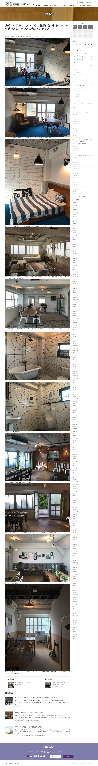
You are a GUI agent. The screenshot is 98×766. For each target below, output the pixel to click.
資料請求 (81, 2)
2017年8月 (75, 405)
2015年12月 (75, 452)
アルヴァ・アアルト (77, 77)
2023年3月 (75, 265)
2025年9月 (75, 214)
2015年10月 (75, 456)
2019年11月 (75, 348)
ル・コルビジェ (76, 114)
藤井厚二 (75, 180)
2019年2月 (75, 368)
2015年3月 (75, 472)
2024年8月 (75, 232)
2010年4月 (75, 606)
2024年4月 (75, 242)
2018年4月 (75, 391)
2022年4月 (75, 288)
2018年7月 (75, 385)
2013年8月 (75, 516)
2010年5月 (75, 604)
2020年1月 (75, 343)
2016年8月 (75, 433)
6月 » (91, 65)
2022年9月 (75, 278)
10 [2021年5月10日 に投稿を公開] (74, 53)
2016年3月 (75, 445)
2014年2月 (75, 502)
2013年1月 (75, 532)
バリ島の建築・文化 (77, 88)
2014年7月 (75, 491)
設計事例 (38, 5)
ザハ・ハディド (76, 81)
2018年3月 (75, 394)
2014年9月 (75, 486)
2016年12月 (75, 424)
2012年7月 (75, 546)
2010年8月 (75, 599)
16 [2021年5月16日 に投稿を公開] (91, 53)
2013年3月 (75, 528)
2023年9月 (75, 255)
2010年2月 (75, 611)
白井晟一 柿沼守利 (77, 164)
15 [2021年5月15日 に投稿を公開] (88, 53)
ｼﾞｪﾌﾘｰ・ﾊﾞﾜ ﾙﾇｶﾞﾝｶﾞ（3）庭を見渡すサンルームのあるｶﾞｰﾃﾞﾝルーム (37, 697)
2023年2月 (75, 267)
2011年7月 (75, 574)
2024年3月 (75, 244)
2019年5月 (75, 362)
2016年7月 (75, 435)
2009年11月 (75, 618)
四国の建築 (75, 146)
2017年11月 (75, 398)
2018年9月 (75, 380)
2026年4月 (75, 202)
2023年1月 (75, 269)
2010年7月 (75, 601)
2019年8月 (75, 355)
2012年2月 (75, 558)
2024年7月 (75, 235)
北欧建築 (75, 128)
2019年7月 (75, 357)
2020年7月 (75, 329)
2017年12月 (75, 396)
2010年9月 (75, 597)
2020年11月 (75, 320)
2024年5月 (75, 239)
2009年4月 (75, 634)
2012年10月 (75, 539)
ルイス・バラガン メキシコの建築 (81, 112)
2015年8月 (75, 461)
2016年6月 (75, 438)
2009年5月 (75, 631)
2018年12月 (75, 373)
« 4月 (74, 65)
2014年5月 (75, 495)
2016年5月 (75, 440)
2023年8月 (75, 258)
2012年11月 (75, 537)
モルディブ (75, 107)
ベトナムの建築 (76, 96)
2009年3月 (75, 636)
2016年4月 (75, 442)
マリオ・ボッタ (76, 101)
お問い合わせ (55, 756)
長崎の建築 (75, 189)
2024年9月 (75, 230)
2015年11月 (75, 454)
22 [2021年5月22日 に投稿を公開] (88, 56)
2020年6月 (75, 332)
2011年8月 (75, 571)
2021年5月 (75, 309)
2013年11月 (75, 509)
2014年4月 (75, 498)
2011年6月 (75, 576)
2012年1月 (75, 560)
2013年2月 (75, 530)
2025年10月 (75, 212)
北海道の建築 (76, 130)
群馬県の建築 (76, 175)
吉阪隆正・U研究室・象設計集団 (80, 143)
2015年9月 (75, 458)
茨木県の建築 (76, 177)
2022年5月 (75, 285)
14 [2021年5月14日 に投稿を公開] (85, 53)
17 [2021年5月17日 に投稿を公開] (74, 56)
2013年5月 (75, 523)
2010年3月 (75, 608)
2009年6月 (75, 629)
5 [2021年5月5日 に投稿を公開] (80, 50)
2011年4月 (75, 581)
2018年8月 (75, 382)
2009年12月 (75, 615)
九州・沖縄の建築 (35, 735)
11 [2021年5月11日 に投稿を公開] (77, 53)
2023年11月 (75, 251)
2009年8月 (75, 624)
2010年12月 (75, 590)
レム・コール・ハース (78, 116)
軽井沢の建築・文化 (77, 184)
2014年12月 (75, 479)
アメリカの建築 (76, 72)
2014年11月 (75, 481)
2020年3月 (75, 339)
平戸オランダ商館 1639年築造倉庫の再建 (28, 727)
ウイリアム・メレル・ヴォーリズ (80, 79)
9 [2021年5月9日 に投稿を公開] (91, 50)
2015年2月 (75, 475)
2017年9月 (75, 403)
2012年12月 (75, 534)
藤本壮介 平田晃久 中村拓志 (80, 182)
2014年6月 (75, 493)
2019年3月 (75, 366)
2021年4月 (75, 311)
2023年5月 (75, 260)
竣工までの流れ (54, 5)
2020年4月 (75, 336)
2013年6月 (75, 521)
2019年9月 (75, 352)
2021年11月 (75, 297)
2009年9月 (75, 622)
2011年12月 (75, 562)
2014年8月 (75, 488)
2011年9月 (75, 569)
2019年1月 (75, 371)
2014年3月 (75, 500)
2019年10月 (75, 350)
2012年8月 (75, 544)
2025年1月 (75, 228)
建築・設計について (25, 32)
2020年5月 (75, 334)
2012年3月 (75, 555)
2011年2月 (75, 585)
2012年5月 (75, 551)
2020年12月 (75, 318)
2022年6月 (75, 283)
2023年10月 (75, 253)
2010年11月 (75, 592)
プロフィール (63, 5)
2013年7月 (75, 518)
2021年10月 (75, 299)
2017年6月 (75, 410)
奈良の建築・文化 (77, 148)
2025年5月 (75, 221)
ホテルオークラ (76, 98)
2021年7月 (75, 304)
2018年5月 (75, 389)
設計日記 (89, 5)
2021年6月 (75, 306)
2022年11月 (75, 274)
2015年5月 (75, 468)
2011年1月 (75, 588)
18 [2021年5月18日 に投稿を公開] (77, 56)
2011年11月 (75, 565)
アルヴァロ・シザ (77, 74)
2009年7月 (75, 627)
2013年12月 (75, 507)
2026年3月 (75, 205)
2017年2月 (75, 419)
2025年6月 (75, 219)
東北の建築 (75, 157)
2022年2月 (75, 290)
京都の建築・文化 (77, 126)
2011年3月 (75, 583)
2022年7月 (75, 281)
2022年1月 (75, 292)
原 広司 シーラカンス (78, 135)
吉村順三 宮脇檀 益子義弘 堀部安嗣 (81, 137)
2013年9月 (75, 514)
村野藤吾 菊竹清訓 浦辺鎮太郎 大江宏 (82, 155)
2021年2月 (75, 313)
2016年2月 (75, 447)
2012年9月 (75, 541)
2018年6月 (75, 387)
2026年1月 (75, 209)
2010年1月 (75, 613)
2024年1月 (75, 249)
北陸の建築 (75, 132)
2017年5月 (75, 412)
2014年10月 (75, 484)
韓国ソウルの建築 (77, 193)
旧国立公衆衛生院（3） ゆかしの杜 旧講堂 (29, 712)
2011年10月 (75, 567)
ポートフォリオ (72, 5)
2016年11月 (75, 426)
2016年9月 (75, 431)
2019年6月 (75, 359)
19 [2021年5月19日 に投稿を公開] (80, 56)
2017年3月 (75, 417)
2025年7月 (75, 216)
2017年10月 (75, 401)
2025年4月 (75, 223)
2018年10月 (75, 378)
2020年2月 (75, 341)
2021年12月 (75, 295)
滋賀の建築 (75, 162)
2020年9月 (75, 325)
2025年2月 (75, 225)
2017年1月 (75, 422)
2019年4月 (75, 364)
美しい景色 (75, 173)
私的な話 (75, 170)
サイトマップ (23, 763)
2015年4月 (75, 470)
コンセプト (45, 5)
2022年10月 (75, 276)
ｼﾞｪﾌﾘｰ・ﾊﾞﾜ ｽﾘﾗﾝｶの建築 (45, 706)
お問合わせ (88, 2)
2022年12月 (75, 272)
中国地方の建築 (76, 119)
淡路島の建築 (76, 160)
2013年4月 (75, 525)
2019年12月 (75, 345)
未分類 (74, 153)
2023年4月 (75, 262)
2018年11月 (75, 375)
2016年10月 (75, 428)
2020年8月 (75, 327)
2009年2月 (75, 638)
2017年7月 (75, 408)
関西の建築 (75, 191)
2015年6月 (75, 465)
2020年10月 (75, 322)
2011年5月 (75, 578)
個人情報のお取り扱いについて (12, 763)
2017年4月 (75, 415)
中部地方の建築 (76, 121)
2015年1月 (75, 477)
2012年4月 (75, 553)
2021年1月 (75, 315)
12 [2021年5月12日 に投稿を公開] (80, 53)
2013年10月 (75, 511)
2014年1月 (75, 505)
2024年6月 (75, 237)
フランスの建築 (76, 94)
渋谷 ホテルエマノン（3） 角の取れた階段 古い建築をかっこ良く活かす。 (61, 684)
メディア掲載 (81, 5)
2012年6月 (75, 548)
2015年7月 (75, 463)
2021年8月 (75, 302)
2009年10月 (75, 620)
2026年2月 (75, 207)
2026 (82, 23)
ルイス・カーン (76, 109)
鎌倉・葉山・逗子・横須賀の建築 (80, 187)
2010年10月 (75, 594)
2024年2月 (75, 246)
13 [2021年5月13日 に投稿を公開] (82, 53)
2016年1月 (75, 449)
